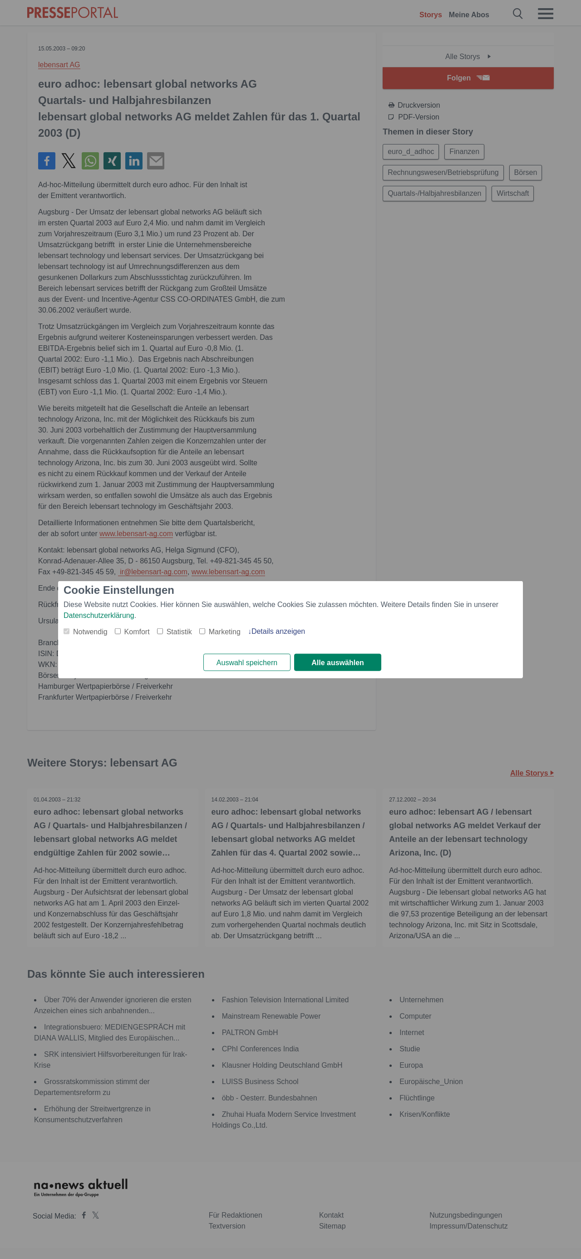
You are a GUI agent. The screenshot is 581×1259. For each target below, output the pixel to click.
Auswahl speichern (247, 663)
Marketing (225, 631)
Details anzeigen (278, 631)
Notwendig (90, 631)
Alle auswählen (337, 663)
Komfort (137, 631)
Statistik (179, 631)
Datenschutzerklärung (99, 615)
